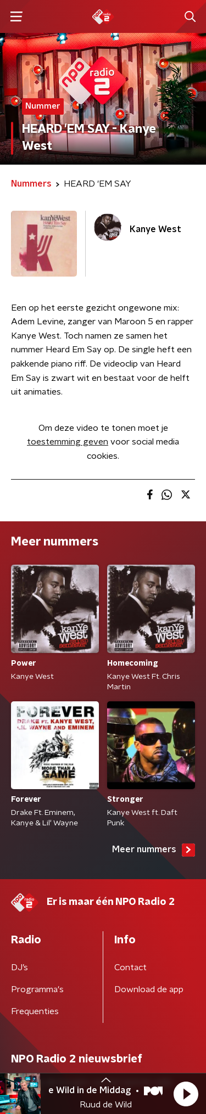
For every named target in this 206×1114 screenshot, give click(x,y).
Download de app (148, 989)
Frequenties (35, 1011)
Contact (130, 967)
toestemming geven (67, 441)
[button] (185, 1093)
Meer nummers (153, 850)
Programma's (37, 989)
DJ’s (19, 967)
